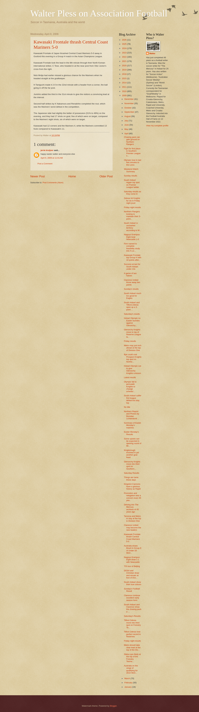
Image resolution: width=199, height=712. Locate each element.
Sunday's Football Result (132, 590)
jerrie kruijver (47, 150)
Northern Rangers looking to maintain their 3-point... (132, 215)
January (128, 687)
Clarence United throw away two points (132, 282)
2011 (124, 87)
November (129, 103)
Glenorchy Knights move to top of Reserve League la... (132, 333)
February (128, 682)
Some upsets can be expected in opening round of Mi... (132, 442)
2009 (124, 95)
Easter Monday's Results (131, 433)
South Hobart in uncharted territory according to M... (132, 226)
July (126, 120)
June (126, 125)
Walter (152, 53)
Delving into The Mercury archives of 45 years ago (131, 508)
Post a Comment (44, 163)
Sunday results (130, 176)
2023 (124, 53)
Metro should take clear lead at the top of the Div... (132, 647)
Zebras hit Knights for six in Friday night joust (132, 200)
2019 (124, 70)
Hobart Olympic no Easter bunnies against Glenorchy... (132, 321)
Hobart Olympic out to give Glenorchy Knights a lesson (132, 369)
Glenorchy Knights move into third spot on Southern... (132, 465)
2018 (124, 74)
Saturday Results (131, 473)
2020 (124, 65)
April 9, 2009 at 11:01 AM (52, 158)
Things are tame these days (131, 478)
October (128, 108)
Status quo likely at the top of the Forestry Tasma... (132, 658)
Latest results (130, 377)
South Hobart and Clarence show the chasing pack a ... (132, 608)
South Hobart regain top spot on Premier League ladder (131, 183)
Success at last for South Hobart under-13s (132, 266)
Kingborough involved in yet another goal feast (131, 453)
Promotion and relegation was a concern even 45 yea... (132, 496)
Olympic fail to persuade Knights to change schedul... (130, 387)
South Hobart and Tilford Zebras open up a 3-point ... (132, 306)
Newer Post (37, 176)
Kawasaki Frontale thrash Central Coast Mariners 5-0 (132, 538)
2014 (124, 82)
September (129, 112)
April (126, 133)
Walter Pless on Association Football (98, 13)
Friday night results (132, 207)
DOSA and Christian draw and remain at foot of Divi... (131, 574)
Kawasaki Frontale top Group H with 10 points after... (132, 257)
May (126, 129)
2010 (124, 91)
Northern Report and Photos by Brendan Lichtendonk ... (131, 415)
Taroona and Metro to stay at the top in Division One (132, 518)
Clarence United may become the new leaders (132, 527)
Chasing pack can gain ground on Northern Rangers (132, 140)
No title (127, 407)
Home (72, 176)
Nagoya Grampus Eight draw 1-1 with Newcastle (132, 559)
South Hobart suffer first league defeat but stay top (132, 399)
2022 (124, 57)
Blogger (113, 706)
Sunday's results (131, 289)
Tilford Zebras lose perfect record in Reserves (132, 634)
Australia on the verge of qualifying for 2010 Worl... (131, 669)
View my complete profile (157, 125)
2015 (124, 78)
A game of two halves (130, 274)
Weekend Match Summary (131, 170)
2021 (124, 61)
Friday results (130, 341)
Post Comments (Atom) (53, 182)
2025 (124, 44)
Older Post (106, 176)
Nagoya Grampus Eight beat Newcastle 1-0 (132, 236)
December (129, 99)
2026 (124, 40)
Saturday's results (132, 314)
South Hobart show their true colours (132, 583)
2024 (124, 48)
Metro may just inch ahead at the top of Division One (132, 347)
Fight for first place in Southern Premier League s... (132, 152)
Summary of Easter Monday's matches (132, 425)
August (127, 116)
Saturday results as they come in (132, 192)
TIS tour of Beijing (132, 566)
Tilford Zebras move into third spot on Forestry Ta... (132, 624)
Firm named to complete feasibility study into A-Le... (132, 247)
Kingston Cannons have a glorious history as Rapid (132, 486)
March (127, 678)
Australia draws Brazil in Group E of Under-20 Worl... (132, 549)
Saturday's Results (132, 616)
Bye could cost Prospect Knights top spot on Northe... (132, 358)
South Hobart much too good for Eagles (132, 295)
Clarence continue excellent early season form (132, 597)
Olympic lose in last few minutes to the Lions (132, 162)
